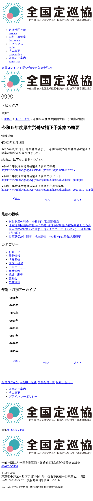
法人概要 (14, 392)
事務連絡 (14, 270)
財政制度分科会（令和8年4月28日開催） (35, 221)
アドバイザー (17, 267)
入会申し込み (28, 382)
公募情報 (14, 282)
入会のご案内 (17, 388)
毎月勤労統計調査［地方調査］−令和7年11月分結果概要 (45, 236)
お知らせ (14, 251)
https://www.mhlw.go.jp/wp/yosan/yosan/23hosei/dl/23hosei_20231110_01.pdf (47, 189)
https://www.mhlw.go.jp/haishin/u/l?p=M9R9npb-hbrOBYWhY (38, 169)
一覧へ (46, 200)
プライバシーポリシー (23, 396)
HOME (8, 119)
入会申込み (45, 67)
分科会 (13, 278)
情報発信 (7, 135)
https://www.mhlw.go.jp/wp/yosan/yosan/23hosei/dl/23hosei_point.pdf (42, 179)
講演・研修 (16, 263)
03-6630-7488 (15, 429)
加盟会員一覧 (46, 382)
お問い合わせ (28, 67)
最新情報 (14, 255)
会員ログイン (10, 67)
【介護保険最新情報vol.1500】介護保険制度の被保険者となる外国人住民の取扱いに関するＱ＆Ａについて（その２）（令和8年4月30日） (50, 229)
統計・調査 (16, 274)
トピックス (22, 119)
